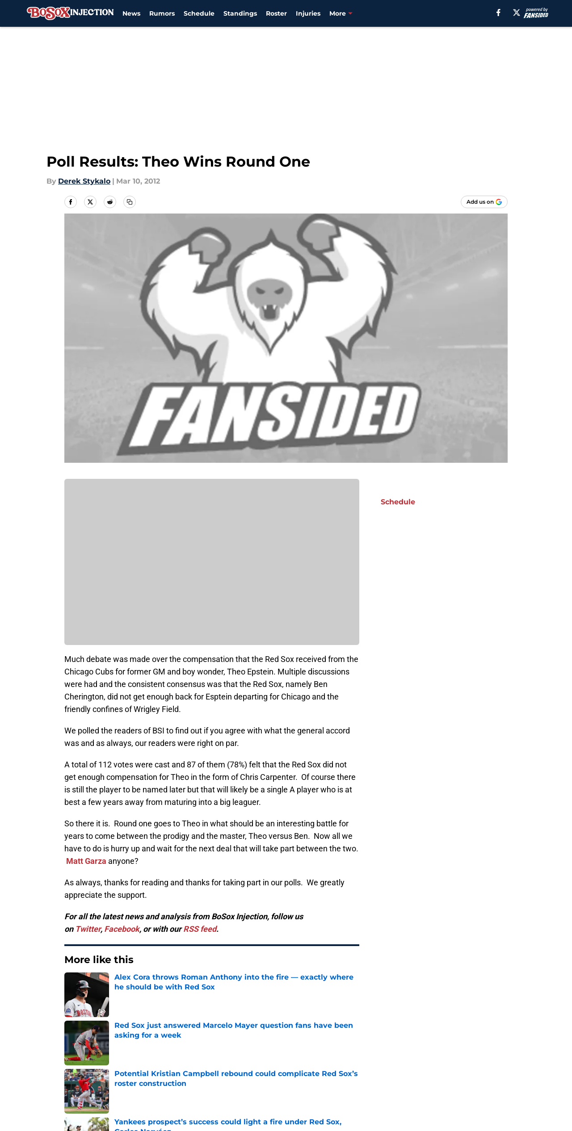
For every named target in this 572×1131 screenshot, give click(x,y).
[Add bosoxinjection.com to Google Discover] (484, 202)
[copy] (129, 202)
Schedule (199, 13)
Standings (240, 13)
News (131, 13)
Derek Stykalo (84, 181)
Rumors (162, 13)
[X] (516, 12)
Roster (276, 13)
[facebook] (498, 12)
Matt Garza (86, 861)
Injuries (308, 13)
